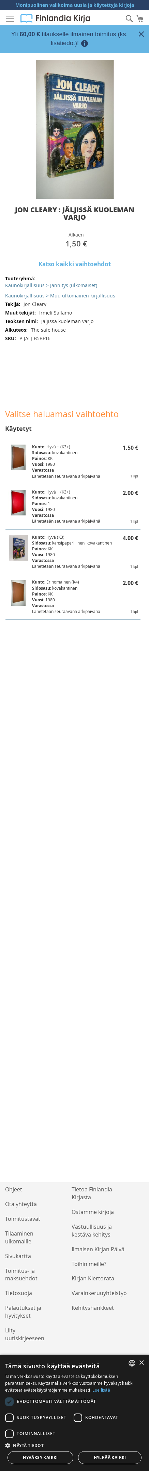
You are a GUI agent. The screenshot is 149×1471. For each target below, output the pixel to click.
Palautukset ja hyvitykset (23, 1311)
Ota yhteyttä (21, 1204)
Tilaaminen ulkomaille (19, 1237)
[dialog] (74, 1413)
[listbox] (132, 1363)
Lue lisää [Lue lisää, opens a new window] (101, 1390)
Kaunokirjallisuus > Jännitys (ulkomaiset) (51, 285)
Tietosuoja (18, 1293)
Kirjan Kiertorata (93, 1278)
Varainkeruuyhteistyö (99, 1293)
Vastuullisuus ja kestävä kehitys (92, 1230)
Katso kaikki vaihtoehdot (75, 264)
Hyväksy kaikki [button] (40, 1457)
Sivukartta (18, 1256)
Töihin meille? (89, 1264)
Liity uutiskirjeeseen (24, 1334)
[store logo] (55, 18)
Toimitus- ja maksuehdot (21, 1274)
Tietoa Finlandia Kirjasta (92, 1193)
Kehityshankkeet (93, 1308)
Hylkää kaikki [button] (110, 1457)
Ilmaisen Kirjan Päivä (98, 1249)
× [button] (141, 1363)
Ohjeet (13, 1189)
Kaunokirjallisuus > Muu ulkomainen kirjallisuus (60, 295)
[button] (74, 1445)
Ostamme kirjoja (93, 1212)
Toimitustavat (22, 1219)
